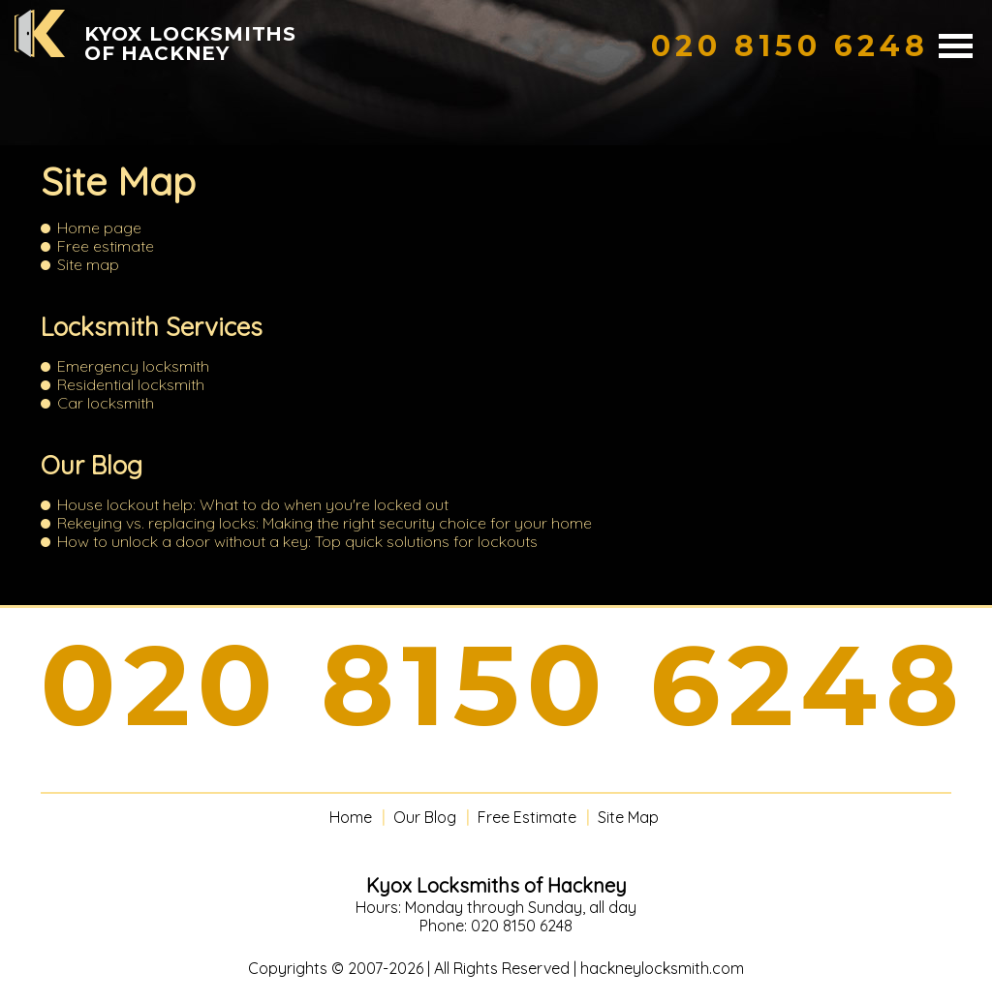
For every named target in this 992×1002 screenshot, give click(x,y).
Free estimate (105, 246)
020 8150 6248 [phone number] (504, 685)
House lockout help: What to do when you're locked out (253, 504)
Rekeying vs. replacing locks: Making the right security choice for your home (324, 522)
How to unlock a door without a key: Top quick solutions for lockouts (297, 541)
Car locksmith (105, 402)
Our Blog (91, 465)
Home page (99, 227)
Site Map (628, 817)
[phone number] (790, 46)
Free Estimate (527, 817)
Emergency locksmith (133, 366)
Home (350, 817)
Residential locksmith (130, 384)
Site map (88, 264)
